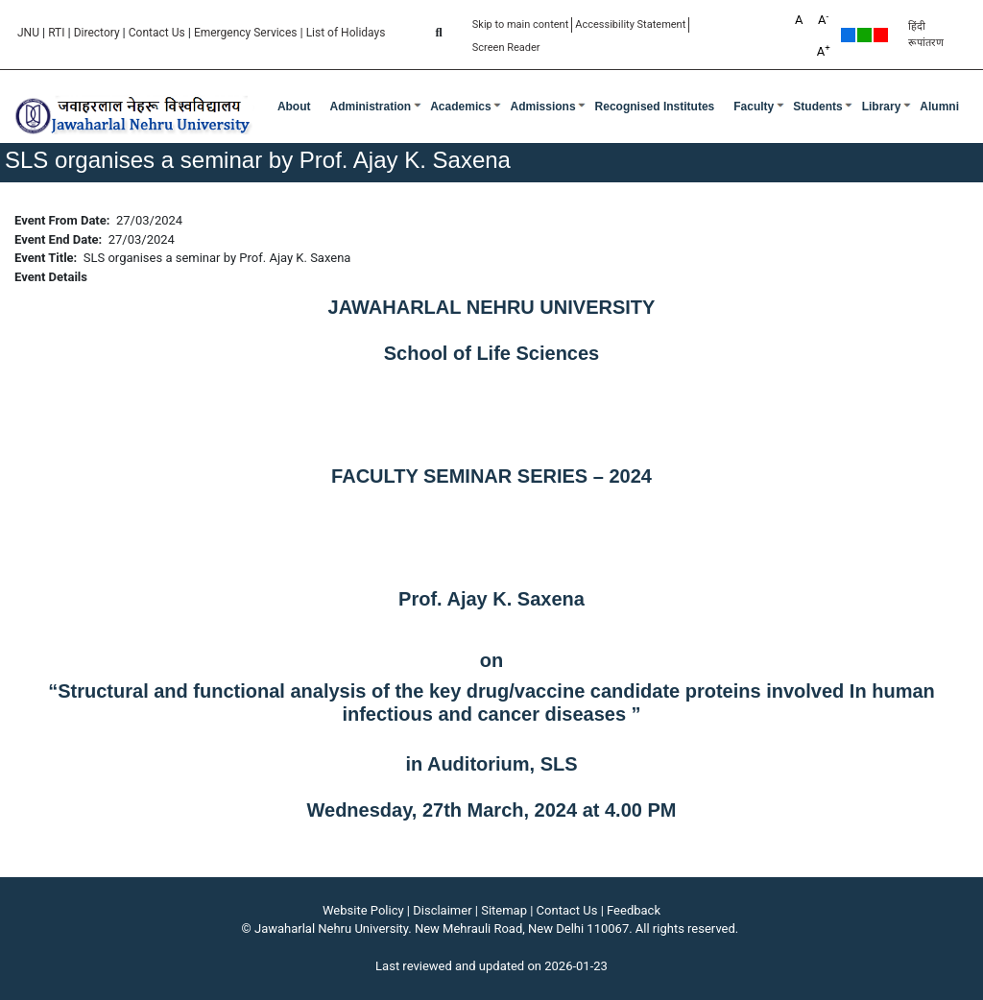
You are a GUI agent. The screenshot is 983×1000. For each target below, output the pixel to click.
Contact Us (157, 32)
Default (848, 35)
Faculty (753, 106)
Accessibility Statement (630, 24)
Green (864, 35)
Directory (97, 32)
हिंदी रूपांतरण (926, 34)
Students (817, 106)
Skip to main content (520, 24)
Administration (371, 106)
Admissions (543, 106)
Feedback (633, 910)
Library (881, 106)
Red (881, 35)
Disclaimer (442, 910)
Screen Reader (506, 47)
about (294, 106)
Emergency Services (246, 32)
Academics (460, 106)
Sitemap (504, 910)
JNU (28, 32)
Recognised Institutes (655, 106)
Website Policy (363, 910)
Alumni (939, 106)
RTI (56, 32)
